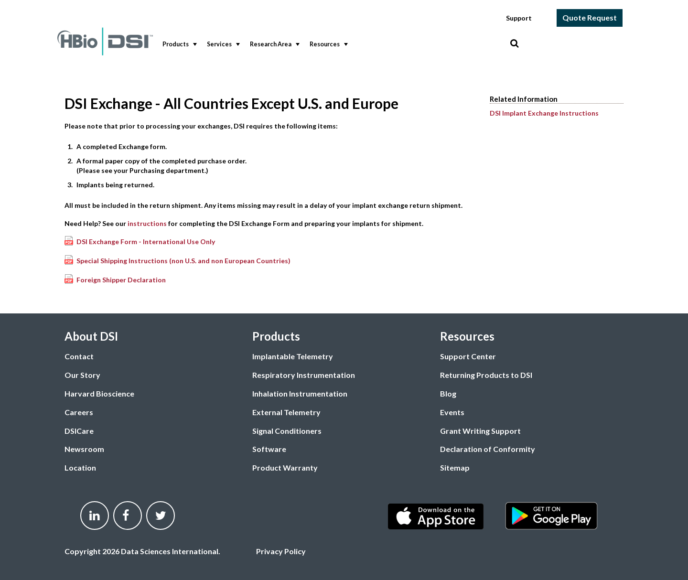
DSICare (79, 430)
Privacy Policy (281, 551)
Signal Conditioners (287, 430)
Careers (78, 412)
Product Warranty (285, 467)
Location (80, 467)
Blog (448, 393)
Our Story (82, 374)
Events (452, 412)
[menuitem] (177, 44)
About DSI (91, 336)
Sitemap (455, 467)
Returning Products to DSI (486, 374)
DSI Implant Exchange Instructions (544, 113)
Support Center (468, 356)
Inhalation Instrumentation (299, 393)
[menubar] (334, 44)
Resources (328, 44)
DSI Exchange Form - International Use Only (145, 241)
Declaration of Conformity (487, 448)
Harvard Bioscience (99, 393)
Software (269, 448)
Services (222, 44)
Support (519, 18)
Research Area (274, 44)
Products (178, 44)
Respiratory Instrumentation (303, 374)
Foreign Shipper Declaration (121, 280)
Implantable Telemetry (292, 356)
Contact (79, 356)
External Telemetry (286, 412)
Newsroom (84, 448)
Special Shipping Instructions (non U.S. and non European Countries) (183, 261)
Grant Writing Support (480, 430)
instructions (147, 223)
